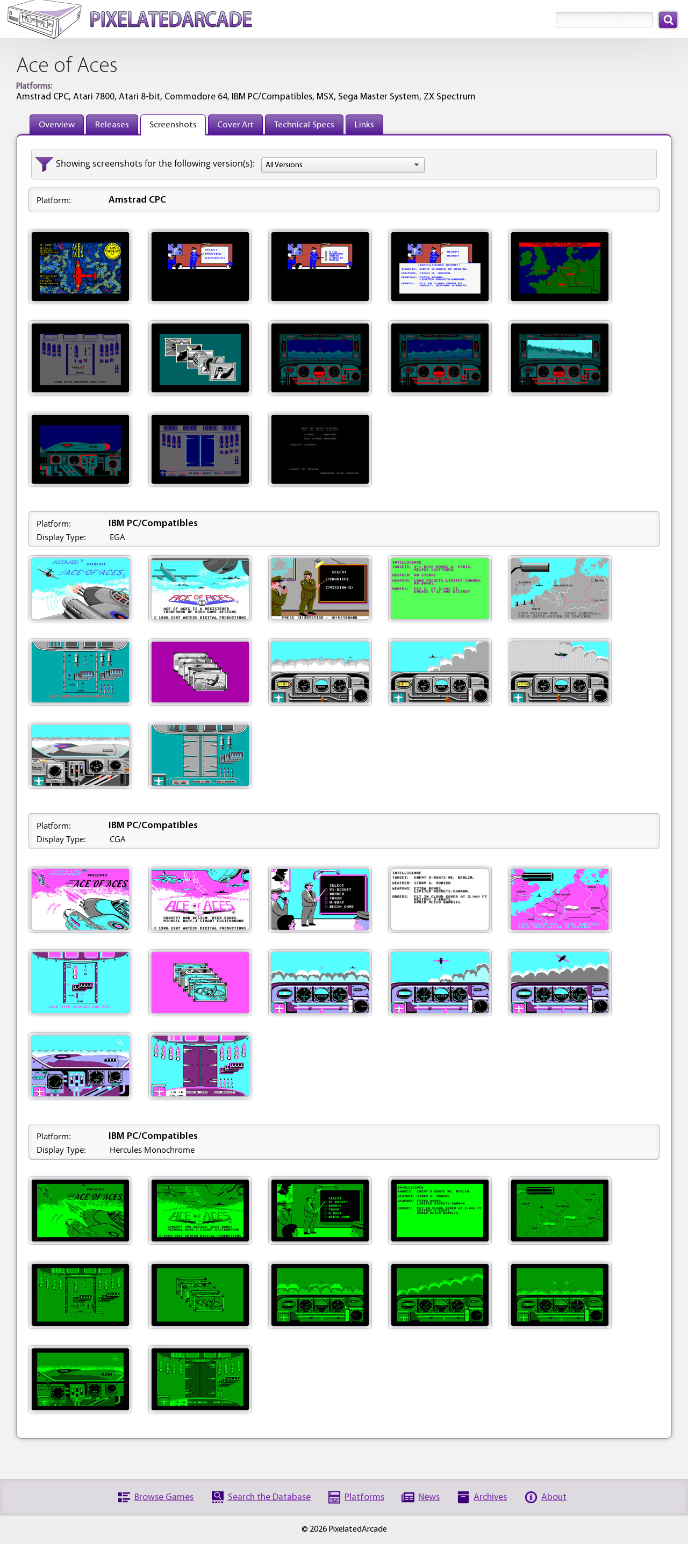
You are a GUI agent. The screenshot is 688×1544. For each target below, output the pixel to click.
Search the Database (269, 1497)
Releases (112, 125)
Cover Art (235, 125)
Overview (57, 125)
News (429, 1497)
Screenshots (173, 125)
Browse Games (164, 1497)
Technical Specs (304, 125)
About (554, 1497)
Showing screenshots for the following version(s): (155, 163)
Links (364, 125)
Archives (490, 1497)
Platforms (364, 1497)
